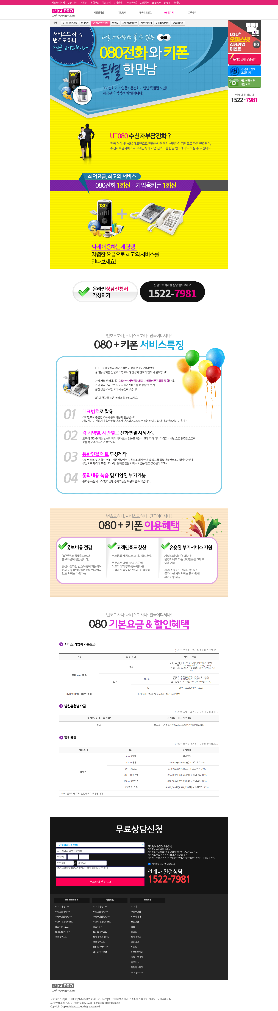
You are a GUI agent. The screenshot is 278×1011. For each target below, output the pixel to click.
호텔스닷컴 (136, 912)
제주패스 (135, 962)
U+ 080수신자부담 (100, 23)
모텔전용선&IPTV (130, 23)
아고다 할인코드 (62, 906)
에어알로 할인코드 (101, 947)
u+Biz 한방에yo (162, 23)
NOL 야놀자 (136, 937)
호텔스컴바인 (137, 957)
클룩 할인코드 (61, 937)
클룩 (133, 927)
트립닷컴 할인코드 (63, 912)
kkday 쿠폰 (97, 927)
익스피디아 (136, 917)
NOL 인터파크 (137, 972)
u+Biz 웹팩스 (178, 23)
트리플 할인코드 (100, 932)
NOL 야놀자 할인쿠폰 (102, 937)
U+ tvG (115, 23)
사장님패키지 (146, 23)
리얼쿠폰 (109, 900)
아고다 (134, 906)
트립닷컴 (135, 922)
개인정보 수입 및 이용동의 (163, 864)
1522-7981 (169, 879)
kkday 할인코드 (61, 927)
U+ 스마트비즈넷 (70, 23)
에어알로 (135, 942)
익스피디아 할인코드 (64, 922)
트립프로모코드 (72, 900)
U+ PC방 (84, 23)
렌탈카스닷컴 (137, 967)
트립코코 (147, 900)
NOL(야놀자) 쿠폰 (62, 932)
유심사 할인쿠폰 (100, 952)
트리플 (134, 947)
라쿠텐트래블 (137, 952)
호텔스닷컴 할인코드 (64, 917)
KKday (134, 932)
